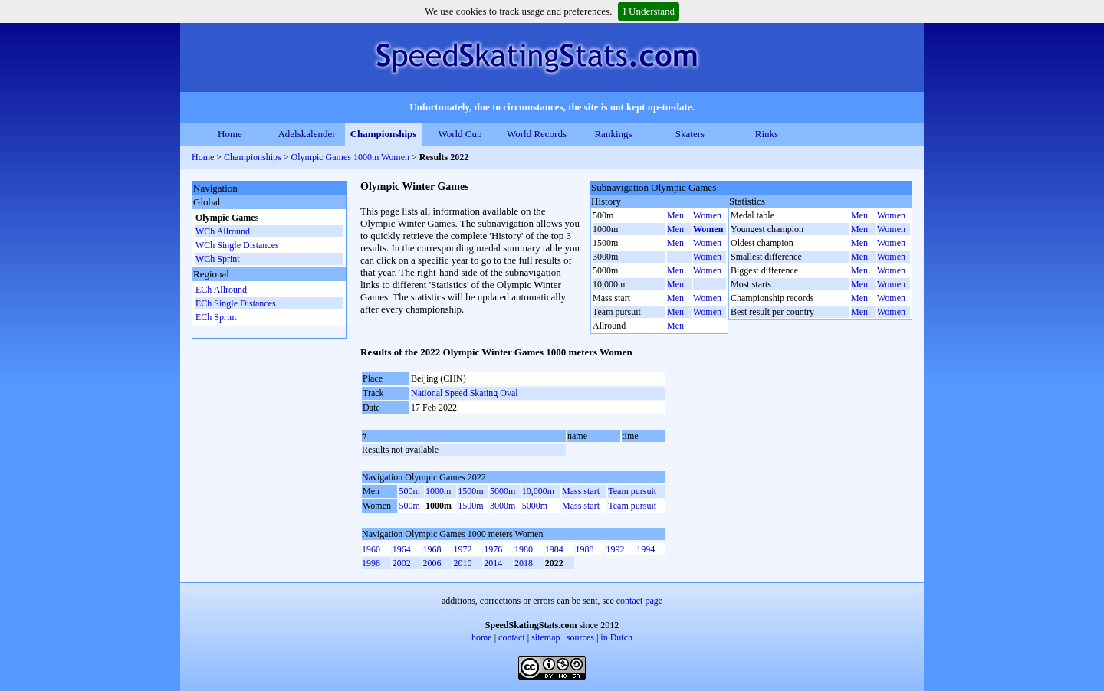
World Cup (459, 133)
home (482, 637)
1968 (432, 549)
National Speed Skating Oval (464, 393)
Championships (383, 133)
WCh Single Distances (237, 245)
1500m (470, 491)
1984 (554, 549)
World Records (537, 133)
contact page (639, 600)
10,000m (538, 491)
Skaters (690, 133)
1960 (371, 549)
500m (409, 491)
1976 (493, 549)
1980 (523, 549)
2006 (432, 563)
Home (230, 133)
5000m (502, 491)
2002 (402, 563)
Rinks (766, 133)
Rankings (613, 133)
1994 (645, 549)
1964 (402, 549)
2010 (462, 563)
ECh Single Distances (236, 303)
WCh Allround (223, 231)
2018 (523, 563)
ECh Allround (221, 289)
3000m (502, 505)
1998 (371, 563)
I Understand (649, 11)
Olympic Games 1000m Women (350, 157)
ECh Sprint (216, 317)
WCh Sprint (218, 259)
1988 (585, 549)
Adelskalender (306, 133)
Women (707, 215)
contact (511, 637)
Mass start (581, 491)
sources (580, 637)
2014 (493, 563)
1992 (615, 549)
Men (675, 215)
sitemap (545, 637)
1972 (462, 549)
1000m (438, 491)
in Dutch (616, 637)
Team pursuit (632, 491)
